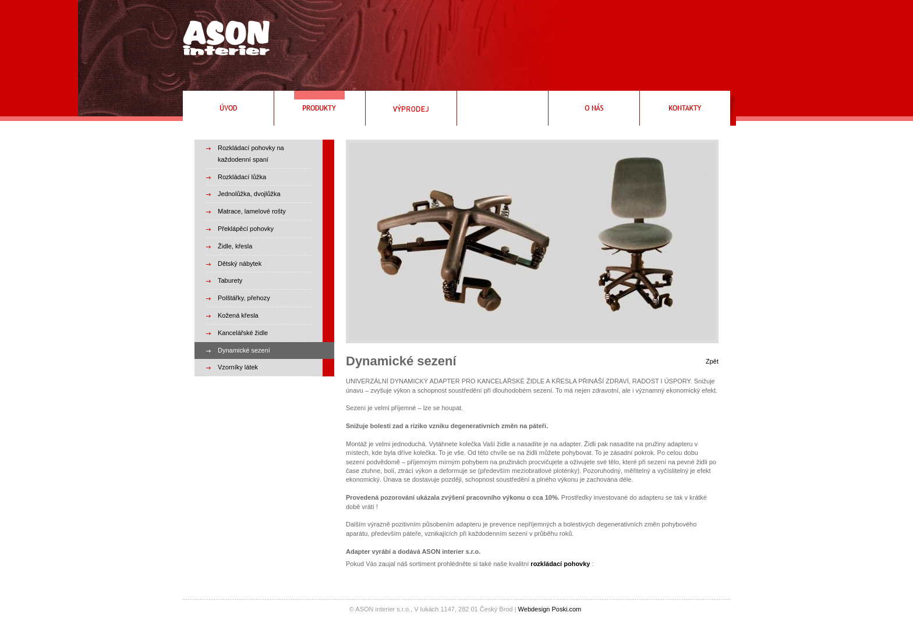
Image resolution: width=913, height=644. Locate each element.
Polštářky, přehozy (244, 297)
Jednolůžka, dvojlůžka (249, 193)
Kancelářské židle (243, 332)
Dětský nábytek (239, 263)
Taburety (230, 280)
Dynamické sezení (244, 350)
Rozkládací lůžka (242, 176)
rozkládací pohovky (560, 563)
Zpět (712, 361)
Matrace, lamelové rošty (252, 211)
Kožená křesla (238, 315)
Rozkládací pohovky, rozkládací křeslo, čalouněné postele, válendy (223, 33)
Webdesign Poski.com (550, 609)
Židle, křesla (235, 246)
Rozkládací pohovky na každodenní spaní (251, 153)
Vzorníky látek (238, 367)
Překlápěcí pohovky (246, 228)
